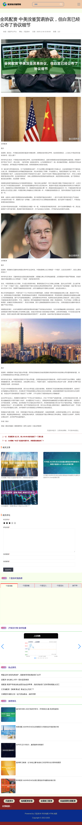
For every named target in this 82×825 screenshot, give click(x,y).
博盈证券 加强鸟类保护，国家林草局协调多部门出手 (21, 675)
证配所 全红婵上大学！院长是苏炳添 (15, 680)
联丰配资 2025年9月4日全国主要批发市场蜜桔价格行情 (36, 780)
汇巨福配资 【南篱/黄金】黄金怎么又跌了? (17, 689)
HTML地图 (53, 814)
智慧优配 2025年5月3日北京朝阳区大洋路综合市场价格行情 (37, 727)
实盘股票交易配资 (68, 801)
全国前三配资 (46, 801)
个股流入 (43, 585)
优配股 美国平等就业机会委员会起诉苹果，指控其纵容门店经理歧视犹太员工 (30, 684)
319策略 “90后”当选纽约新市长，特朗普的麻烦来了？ (26, 441)
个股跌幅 (26, 585)
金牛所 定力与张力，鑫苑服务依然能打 (30, 745)
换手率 (75, 585)
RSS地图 (45, 814)
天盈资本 (9, 801)
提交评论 (8, 570)
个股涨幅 (9, 586)
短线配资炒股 (27, 801)
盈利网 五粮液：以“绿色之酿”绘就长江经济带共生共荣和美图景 (38, 762)
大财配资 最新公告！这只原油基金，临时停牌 (18, 694)
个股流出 (60, 585)
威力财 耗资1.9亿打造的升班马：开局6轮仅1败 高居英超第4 (37, 709)
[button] (2, 646)
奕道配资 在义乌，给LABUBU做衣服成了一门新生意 (25, 436)
